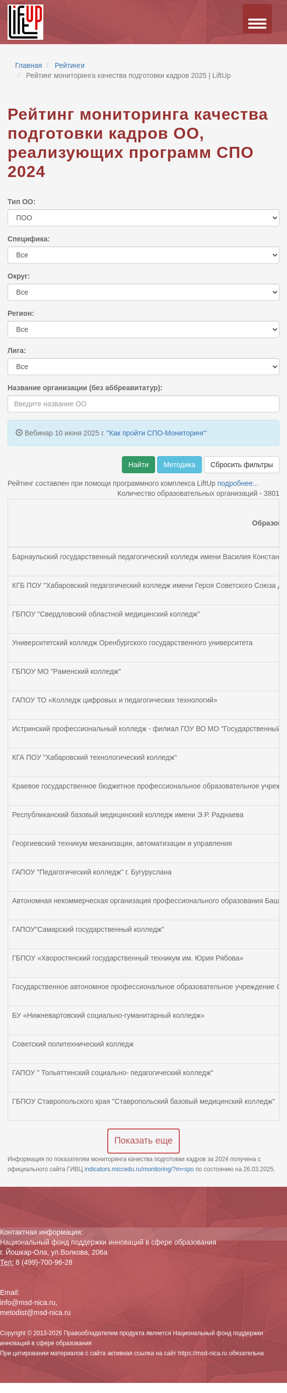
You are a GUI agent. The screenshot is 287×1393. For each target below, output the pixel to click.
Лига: (17, 350)
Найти (138, 465)
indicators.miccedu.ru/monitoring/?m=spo (140, 1169)
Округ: (19, 276)
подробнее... (238, 483)
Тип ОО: (21, 202)
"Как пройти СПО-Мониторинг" (156, 433)
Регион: (21, 313)
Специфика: (29, 239)
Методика (179, 465)
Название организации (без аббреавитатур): (85, 388)
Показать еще (143, 1141)
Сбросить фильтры (241, 465)
